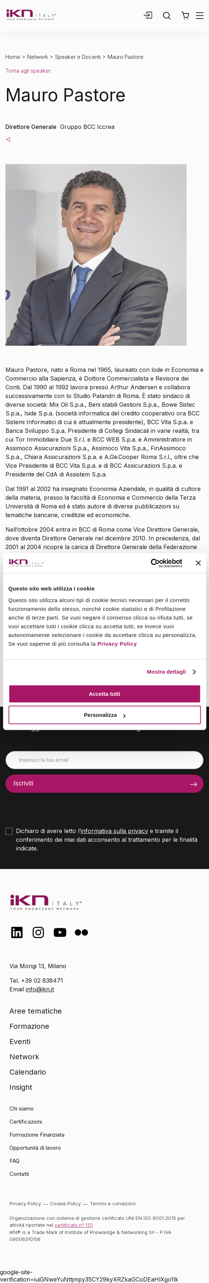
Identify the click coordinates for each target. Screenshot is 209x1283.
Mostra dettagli (166, 672)
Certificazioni (25, 1121)
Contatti (19, 1173)
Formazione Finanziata (36, 1134)
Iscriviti (23, 783)
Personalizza (105, 715)
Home (12, 56)
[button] (185, 15)
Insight (20, 1087)
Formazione (29, 1026)
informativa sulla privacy (114, 831)
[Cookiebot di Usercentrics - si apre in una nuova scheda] (150, 563)
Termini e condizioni (112, 1203)
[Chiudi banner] (198, 563)
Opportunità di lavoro (35, 1147)
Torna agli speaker (28, 70)
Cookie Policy (65, 1203)
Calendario (27, 1072)
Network (37, 56)
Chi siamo (21, 1108)
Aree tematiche (35, 1011)
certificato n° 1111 (74, 1225)
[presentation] (60, 807)
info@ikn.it (40, 989)
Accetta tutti (104, 694)
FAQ (14, 1160)
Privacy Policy (117, 644)
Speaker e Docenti (78, 56)
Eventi (19, 1041)
